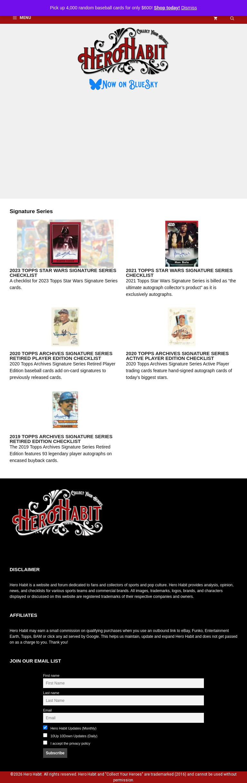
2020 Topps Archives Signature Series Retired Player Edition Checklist (61, 356)
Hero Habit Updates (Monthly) (69, 727)
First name (51, 675)
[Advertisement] (123, 145)
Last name (51, 693)
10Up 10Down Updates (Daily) (70, 735)
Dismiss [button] (189, 7)
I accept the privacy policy (70, 743)
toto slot (16, 551)
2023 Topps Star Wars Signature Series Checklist (63, 273)
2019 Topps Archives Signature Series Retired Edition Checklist (61, 439)
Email (47, 710)
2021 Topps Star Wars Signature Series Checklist (179, 273)
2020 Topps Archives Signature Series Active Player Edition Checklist (177, 356)
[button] (232, 18)
